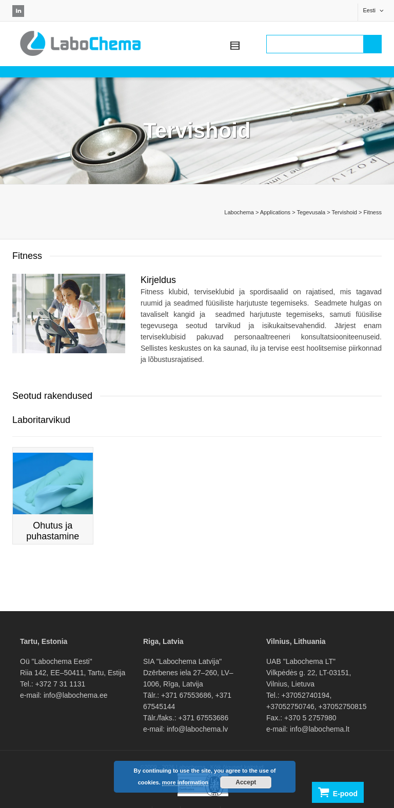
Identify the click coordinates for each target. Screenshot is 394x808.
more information (185, 782)
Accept (245, 782)
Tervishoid (344, 212)
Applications (275, 212)
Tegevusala (311, 212)
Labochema (239, 212)
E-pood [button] (338, 792)
